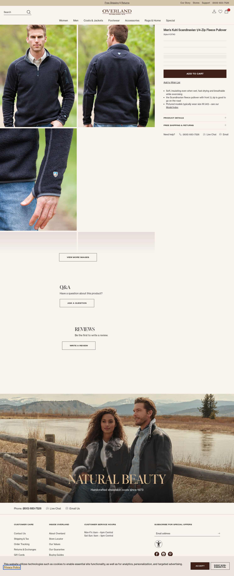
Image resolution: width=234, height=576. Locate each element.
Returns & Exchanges (25, 549)
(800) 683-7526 (220, 2)
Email (223, 134)
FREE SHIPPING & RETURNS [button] (195, 125)
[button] (214, 11)
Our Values (54, 544)
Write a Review (79, 345)
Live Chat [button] (209, 134)
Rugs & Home (153, 20)
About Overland (57, 533)
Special (170, 20)
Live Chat (53, 508)
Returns (125, 2)
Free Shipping (112, 2)
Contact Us (20, 533)
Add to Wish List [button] (172, 82)
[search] (15, 12)
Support (206, 2)
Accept (200, 566)
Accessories (132, 20)
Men (75, 20)
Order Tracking (21, 544)
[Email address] (186, 533)
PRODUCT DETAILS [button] (195, 118)
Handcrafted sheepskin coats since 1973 (117, 490)
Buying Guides (56, 554)
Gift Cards (19, 554)
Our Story (185, 2)
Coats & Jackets (93, 20)
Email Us (73, 508)
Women (63, 20)
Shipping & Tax (21, 538)
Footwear (114, 20)
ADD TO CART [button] (195, 73)
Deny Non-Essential (220, 566)
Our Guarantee (56, 549)
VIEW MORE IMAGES (78, 257)
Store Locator (56, 538)
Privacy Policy (12, 567)
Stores (196, 2)
